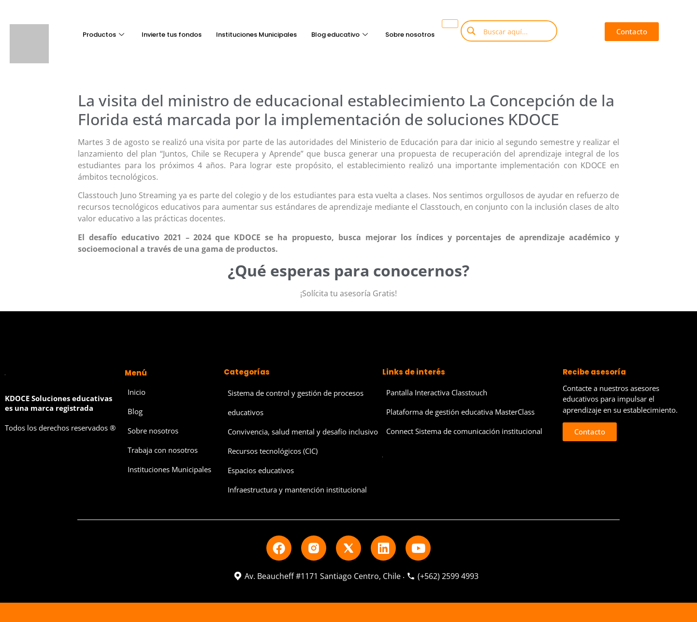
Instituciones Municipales (256, 34)
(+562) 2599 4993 (443, 576)
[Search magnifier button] (471, 31)
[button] (632, 31)
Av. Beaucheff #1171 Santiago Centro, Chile (317, 576)
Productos (103, 34)
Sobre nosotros (410, 34)
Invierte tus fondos (172, 34)
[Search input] (516, 31)
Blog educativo (339, 34)
